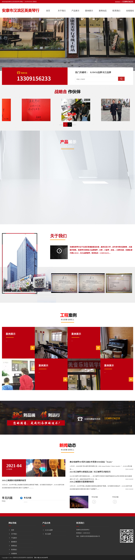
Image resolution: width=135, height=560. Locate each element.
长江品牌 (106, 72)
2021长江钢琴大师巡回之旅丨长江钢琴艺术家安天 (90, 472)
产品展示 (75, 11)
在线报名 (14, 553)
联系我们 (116, 11)
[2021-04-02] (129, 469)
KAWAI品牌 (96, 72)
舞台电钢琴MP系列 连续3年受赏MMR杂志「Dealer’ (91, 462)
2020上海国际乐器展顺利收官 (14, 480)
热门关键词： (81, 72)
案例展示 (89, 11)
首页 (48, 11)
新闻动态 (103, 11)
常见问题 (7, 497)
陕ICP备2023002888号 (41, 557)
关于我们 (62, 11)
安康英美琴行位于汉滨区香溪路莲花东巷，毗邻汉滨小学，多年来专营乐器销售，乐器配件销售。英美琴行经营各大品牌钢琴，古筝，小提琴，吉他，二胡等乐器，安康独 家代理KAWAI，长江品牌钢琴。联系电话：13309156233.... (101, 250)
